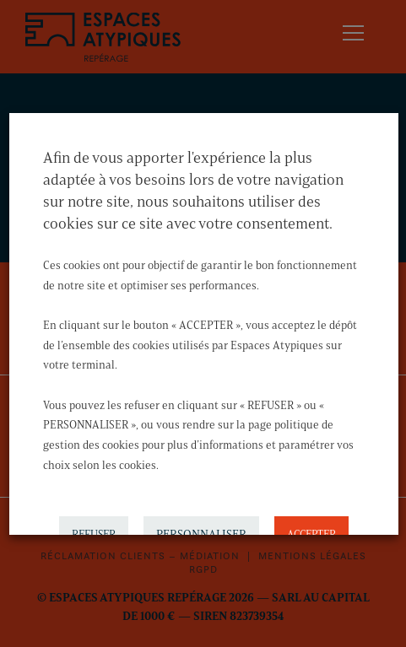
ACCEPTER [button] (310, 529)
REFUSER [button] (93, 529)
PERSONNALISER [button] (200, 529)
